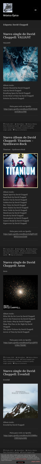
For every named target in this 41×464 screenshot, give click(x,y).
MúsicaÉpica (20, 124)
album (24, 251)
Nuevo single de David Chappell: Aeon (19, 264)
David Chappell (26, 126)
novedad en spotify (27, 128)
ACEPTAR (20, 462)
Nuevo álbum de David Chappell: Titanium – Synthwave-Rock (19, 140)
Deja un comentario (21, 130)
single (5, 130)
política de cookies (21, 459)
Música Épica (10, 15)
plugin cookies (36, 461)
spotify (9, 130)
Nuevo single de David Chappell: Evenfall (19, 372)
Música (29, 124)
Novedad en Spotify (13, 126)
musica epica (11, 128)
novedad (18, 128)
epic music (6, 253)
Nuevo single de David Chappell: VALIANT (19, 35)
